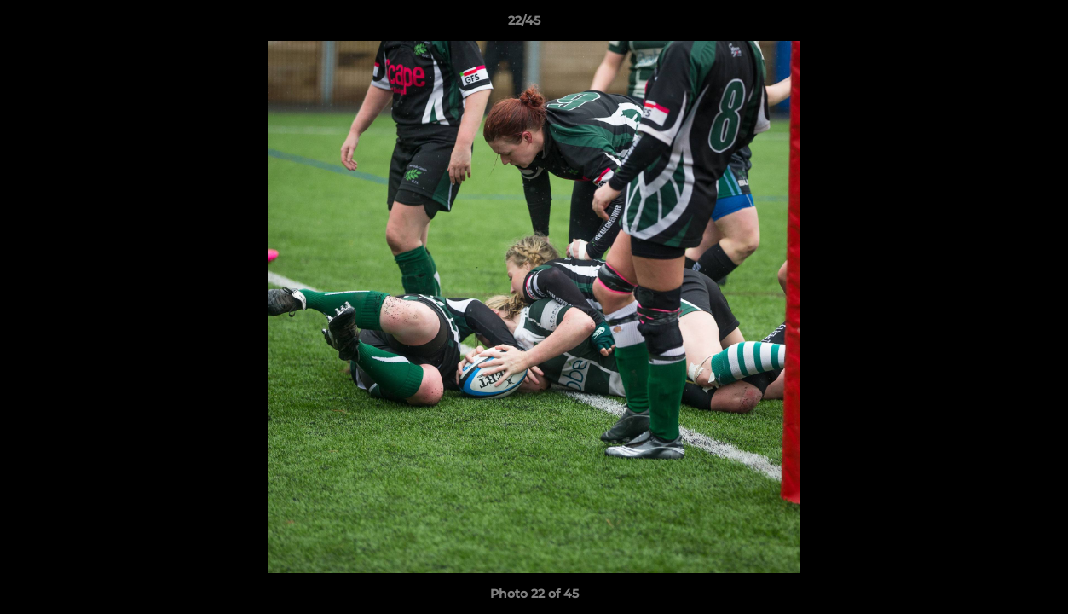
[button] (996, 24)
